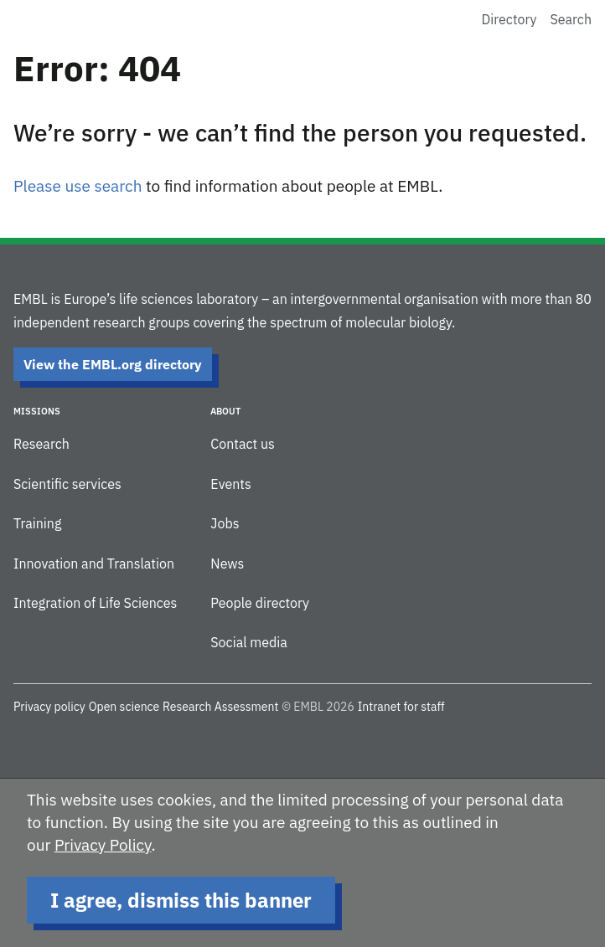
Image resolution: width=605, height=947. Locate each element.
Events (230, 484)
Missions (36, 411)
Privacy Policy (103, 845)
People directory (259, 602)
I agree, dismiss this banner (181, 900)
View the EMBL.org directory (112, 364)
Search (571, 19)
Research (41, 443)
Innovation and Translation (93, 563)
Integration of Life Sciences (95, 602)
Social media (248, 642)
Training (37, 523)
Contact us (242, 443)
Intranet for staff (401, 706)
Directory (509, 19)
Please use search (77, 186)
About (225, 411)
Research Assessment (220, 706)
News (227, 563)
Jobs (224, 523)
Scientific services (67, 484)
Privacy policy (49, 706)
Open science (124, 706)
